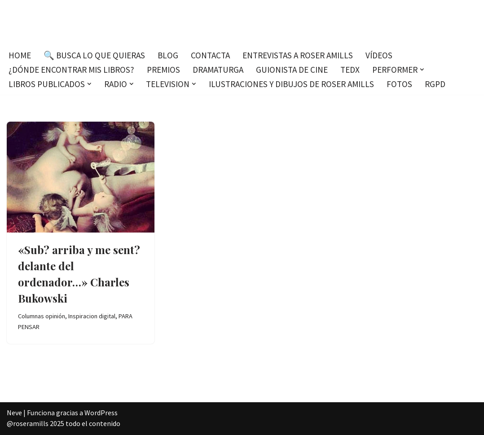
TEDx (350, 69)
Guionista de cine (292, 69)
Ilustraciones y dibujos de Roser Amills (291, 84)
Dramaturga (218, 69)
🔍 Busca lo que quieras (94, 55)
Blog (168, 55)
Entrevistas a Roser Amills (297, 55)
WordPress (101, 412)
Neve (14, 412)
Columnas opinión (41, 316)
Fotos (399, 84)
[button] (422, 69)
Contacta (210, 55)
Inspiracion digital (91, 316)
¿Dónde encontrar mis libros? (71, 69)
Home (20, 55)
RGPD (435, 84)
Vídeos (378, 55)
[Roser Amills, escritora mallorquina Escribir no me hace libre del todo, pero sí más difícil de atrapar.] (242, 22)
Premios (163, 69)
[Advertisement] (242, 262)
